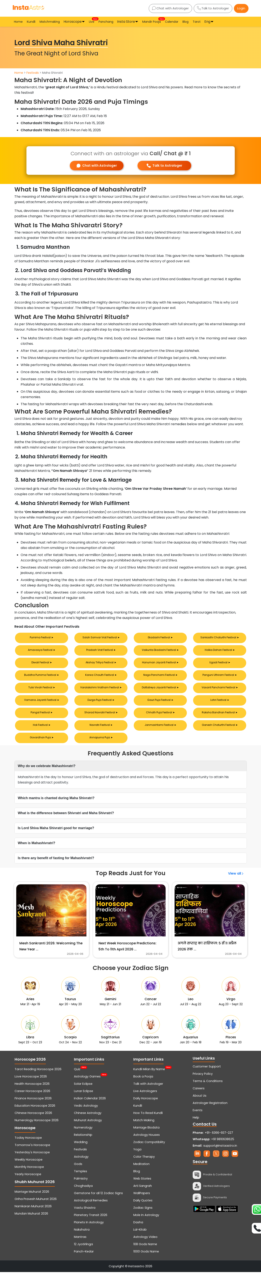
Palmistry (81, 1182)
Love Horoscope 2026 (31, 1080)
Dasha (138, 1226)
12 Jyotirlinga (83, 1248)
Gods (78, 1168)
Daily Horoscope (145, 1102)
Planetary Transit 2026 (90, 1219)
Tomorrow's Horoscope (32, 1149)
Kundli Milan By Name (149, 1073)
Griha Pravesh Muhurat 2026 (36, 1203)
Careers (199, 1092)
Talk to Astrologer (213, 8)
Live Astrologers (145, 1095)
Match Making (143, 1124)
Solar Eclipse (83, 1088)
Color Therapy (144, 1161)
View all (236, 873)
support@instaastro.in (220, 1149)
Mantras (80, 1241)
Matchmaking (50, 22)
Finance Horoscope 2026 (33, 1102)
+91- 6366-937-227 (219, 1137)
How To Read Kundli (148, 1117)
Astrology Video (145, 1241)
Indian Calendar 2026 (90, 1102)
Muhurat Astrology (88, 1124)
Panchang (106, 22)
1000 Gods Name (146, 1255)
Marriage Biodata (146, 1131)
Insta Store (126, 21)
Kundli (31, 22)
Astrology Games (87, 1080)
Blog (185, 22)
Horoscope (73, 21)
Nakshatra (82, 1233)
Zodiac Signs (142, 1212)
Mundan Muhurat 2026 (31, 1217)
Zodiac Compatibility (149, 1146)
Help (196, 1121)
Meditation (141, 1168)
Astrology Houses (146, 1139)
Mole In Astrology (146, 1219)
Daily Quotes (142, 1204)
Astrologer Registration (210, 1107)
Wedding (80, 1146)
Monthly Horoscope (29, 1171)
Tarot (197, 22)
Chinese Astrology (87, 1117)
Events (197, 1114)
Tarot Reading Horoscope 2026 (38, 1073)
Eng (207, 21)
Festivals (32, 73)
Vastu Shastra (84, 1212)
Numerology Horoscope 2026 (37, 1124)
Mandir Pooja (152, 21)
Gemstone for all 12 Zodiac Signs (98, 1197)
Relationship (83, 1139)
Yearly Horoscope (28, 1178)
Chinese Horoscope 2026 (33, 1117)
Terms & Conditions (208, 1085)
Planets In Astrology (89, 1226)
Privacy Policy (203, 1078)
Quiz (77, 1073)
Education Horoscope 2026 (35, 1109)
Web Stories (142, 1182)
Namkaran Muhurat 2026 (33, 1210)
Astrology (81, 1161)
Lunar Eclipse (83, 1095)
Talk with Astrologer (148, 1088)
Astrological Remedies (91, 1204)
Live (92, 21)
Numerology (83, 1131)
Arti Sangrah (142, 1190)
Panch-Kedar (84, 1255)
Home (18, 22)
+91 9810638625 (213, 1143)
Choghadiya (83, 1190)
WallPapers (141, 1197)
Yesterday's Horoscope (32, 1156)
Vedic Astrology (86, 1109)
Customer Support (207, 1070)
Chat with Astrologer (170, 8)
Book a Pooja (143, 1080)
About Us (199, 1099)
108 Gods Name (145, 1248)
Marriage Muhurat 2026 (32, 1196)
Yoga (137, 1153)
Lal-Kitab (140, 1233)
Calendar (171, 22)
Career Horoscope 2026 (32, 1095)
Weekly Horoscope (28, 1163)
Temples (80, 1175)
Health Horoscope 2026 (32, 1088)
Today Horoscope (28, 1142)
